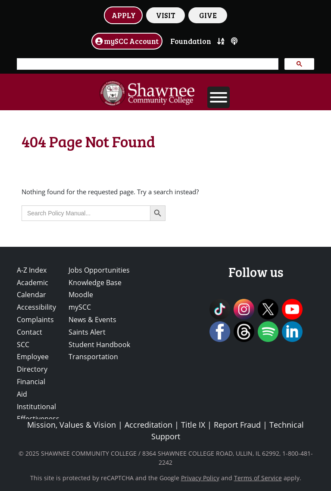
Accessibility (36, 307)
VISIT (165, 15)
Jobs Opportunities (99, 270)
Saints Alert (87, 332)
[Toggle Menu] (218, 97)
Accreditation (148, 425)
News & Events (92, 319)
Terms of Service (258, 478)
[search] (146, 64)
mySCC (80, 307)
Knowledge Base (95, 282)
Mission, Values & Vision (71, 425)
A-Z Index (32, 270)
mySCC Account (127, 41)
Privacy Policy (200, 478)
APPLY (124, 15)
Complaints (35, 319)
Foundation (190, 41)
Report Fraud (237, 425)
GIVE (208, 15)
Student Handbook (99, 344)
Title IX (193, 425)
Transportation (93, 356)
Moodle (81, 294)
